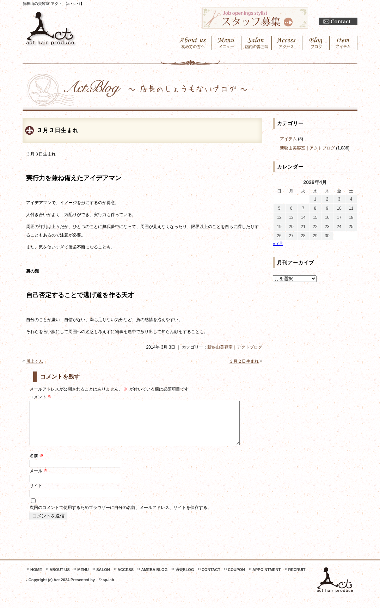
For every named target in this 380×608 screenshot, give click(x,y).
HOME (36, 578)
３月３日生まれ (58, 130)
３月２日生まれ (244, 361)
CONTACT (211, 578)
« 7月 (278, 243)
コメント (41, 396)
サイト (36, 494)
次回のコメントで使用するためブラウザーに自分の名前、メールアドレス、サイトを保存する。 (121, 516)
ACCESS (125, 578)
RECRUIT (297, 578)
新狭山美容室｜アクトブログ (234, 347)
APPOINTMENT (266, 578)
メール (39, 479)
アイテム (288, 138)
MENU (82, 578)
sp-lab (108, 588)
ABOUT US (59, 578)
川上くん (34, 361)
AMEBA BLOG (154, 578)
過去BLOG (184, 578)
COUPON (236, 578)
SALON (103, 578)
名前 (36, 464)
